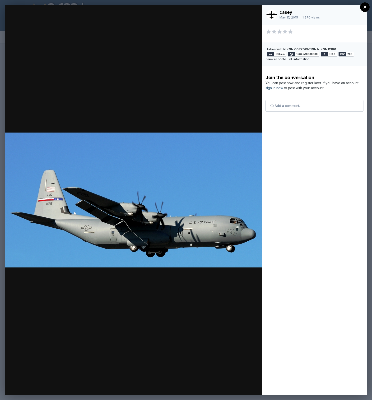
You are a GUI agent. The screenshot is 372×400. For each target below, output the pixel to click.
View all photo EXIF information (287, 59)
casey (285, 12)
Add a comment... (285, 106)
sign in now (274, 88)
